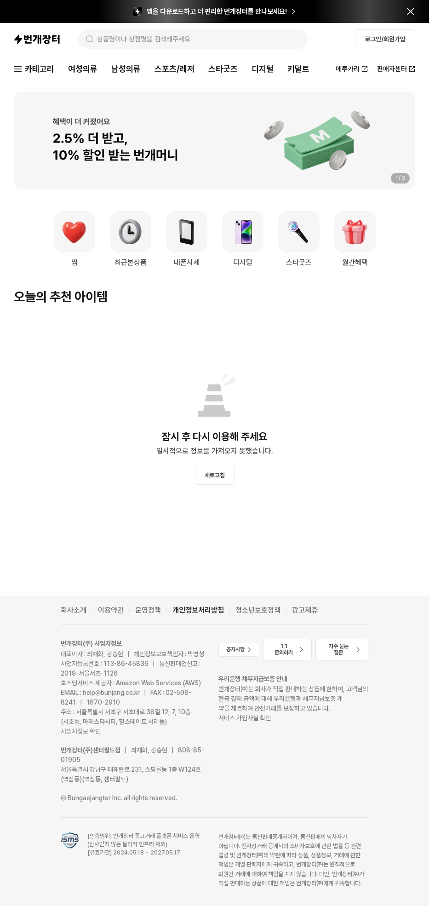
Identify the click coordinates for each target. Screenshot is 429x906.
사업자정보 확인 (81, 731)
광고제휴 (305, 610)
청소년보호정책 (257, 610)
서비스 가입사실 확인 (244, 718)
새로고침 (215, 475)
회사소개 (73, 610)
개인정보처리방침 (198, 610)
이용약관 (111, 610)
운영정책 (148, 610)
